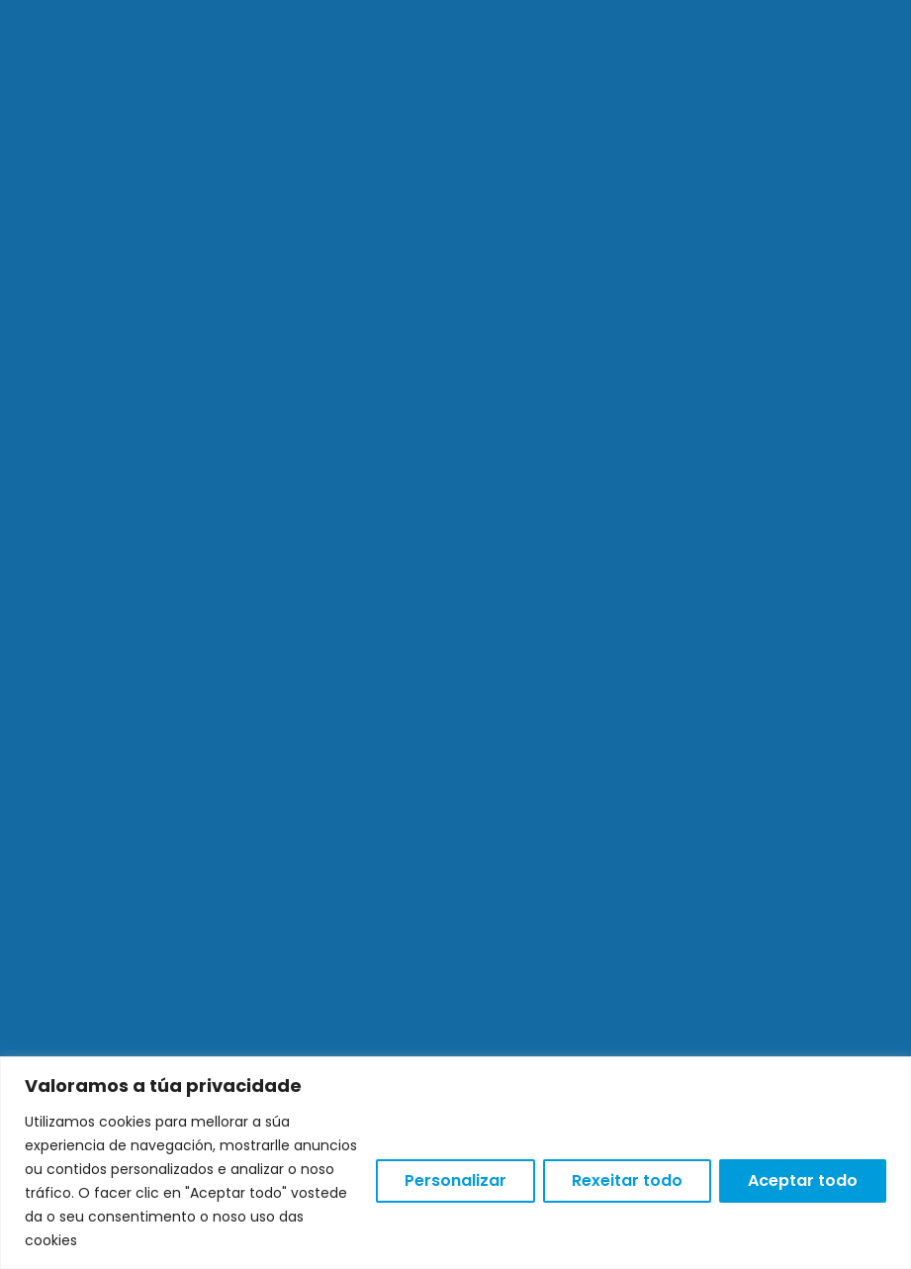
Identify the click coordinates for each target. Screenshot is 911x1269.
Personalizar (455, 1180)
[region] (455, 1162)
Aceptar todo (803, 1180)
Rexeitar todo (627, 1180)
